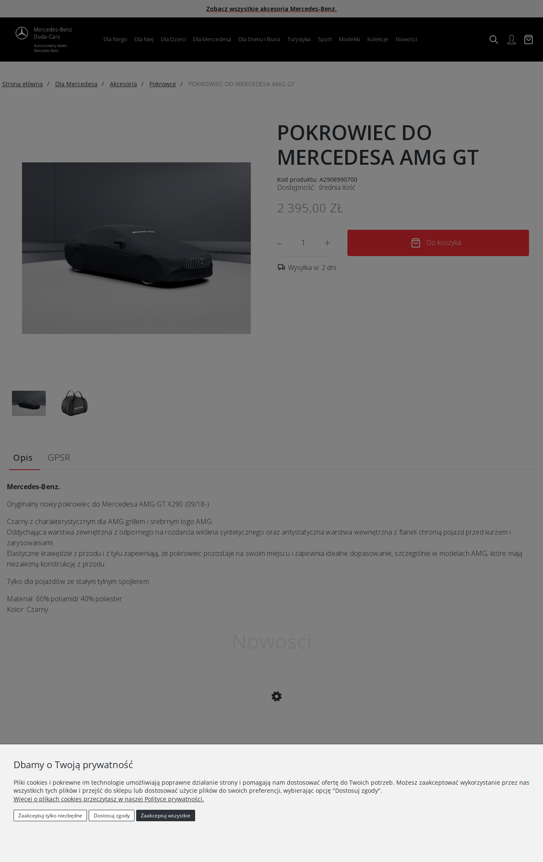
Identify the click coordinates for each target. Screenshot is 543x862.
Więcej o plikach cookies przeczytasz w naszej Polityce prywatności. (109, 799)
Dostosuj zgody (112, 815)
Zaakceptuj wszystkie (165, 815)
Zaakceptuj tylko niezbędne (50, 815)
